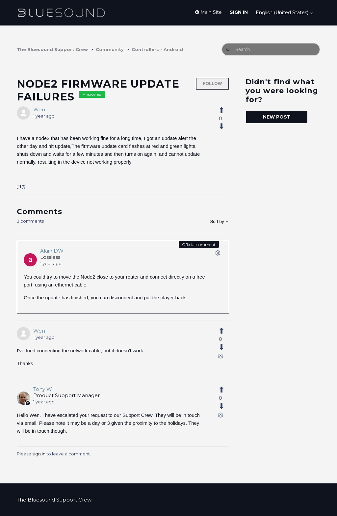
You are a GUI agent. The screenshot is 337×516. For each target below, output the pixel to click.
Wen (39, 109)
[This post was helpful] (225, 110)
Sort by (219, 221)
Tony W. (43, 389)
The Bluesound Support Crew (52, 49)
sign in (38, 453)
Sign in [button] (239, 12)
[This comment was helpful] (225, 331)
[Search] (270, 49)
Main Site (208, 12)
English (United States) (285, 12)
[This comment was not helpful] (225, 347)
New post (277, 117)
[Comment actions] (218, 254)
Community (110, 49)
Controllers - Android (157, 49)
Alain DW (52, 251)
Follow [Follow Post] (212, 83)
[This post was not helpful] (225, 126)
